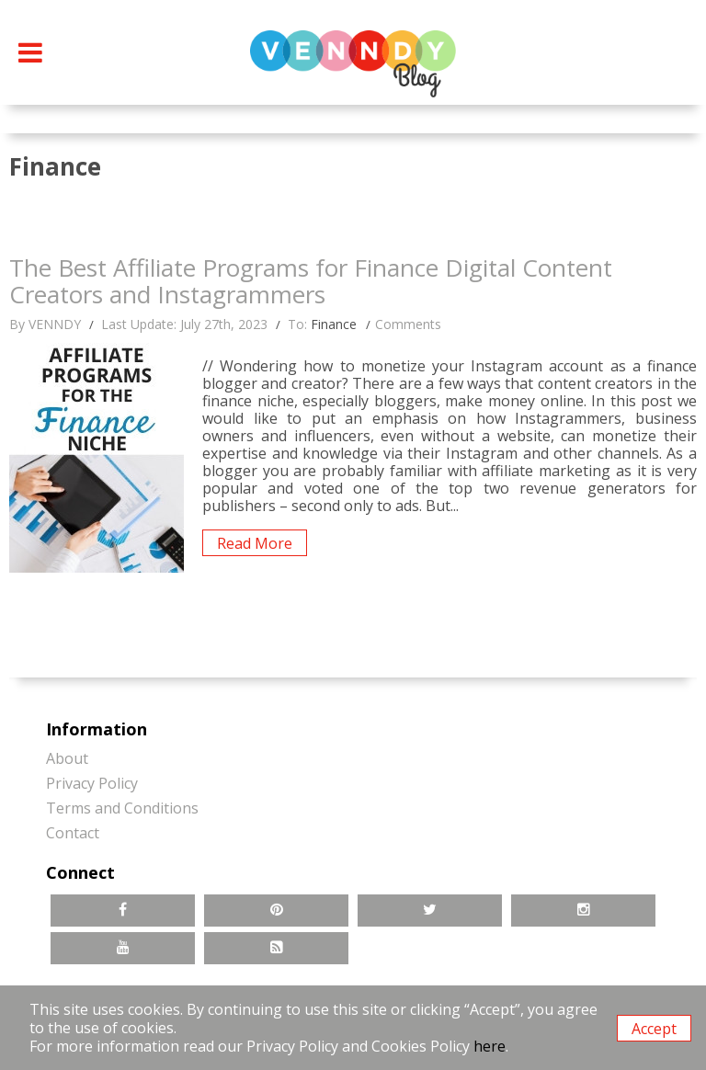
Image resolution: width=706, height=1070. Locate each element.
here (489, 1046)
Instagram (583, 910)
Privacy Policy (92, 783)
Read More (254, 543)
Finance (334, 324)
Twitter (430, 910)
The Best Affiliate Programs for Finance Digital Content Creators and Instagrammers (310, 283)
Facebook (123, 910)
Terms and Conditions (122, 808)
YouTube (123, 948)
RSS (276, 948)
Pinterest (276, 910)
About (67, 758)
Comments (408, 324)
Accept (654, 1029)
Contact (72, 833)
